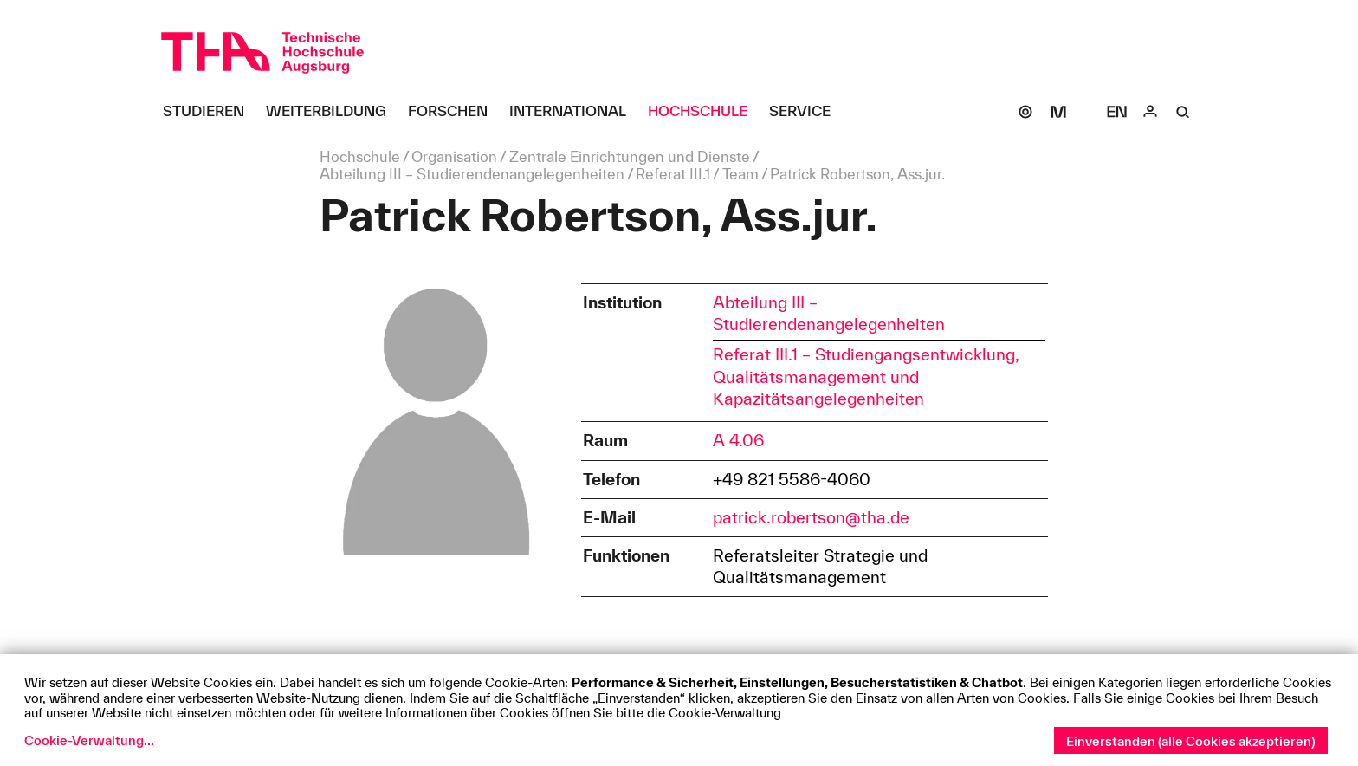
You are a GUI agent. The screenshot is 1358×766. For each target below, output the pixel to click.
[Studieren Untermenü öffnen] (210, 111)
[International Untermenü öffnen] (574, 111)
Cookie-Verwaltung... (89, 740)
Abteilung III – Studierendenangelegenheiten (829, 313)
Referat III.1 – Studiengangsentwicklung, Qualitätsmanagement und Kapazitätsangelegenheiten (866, 376)
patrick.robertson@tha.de (811, 517)
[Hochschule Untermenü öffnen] (704, 111)
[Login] (1150, 111)
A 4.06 (738, 440)
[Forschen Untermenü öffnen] (454, 111)
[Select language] (1117, 111)
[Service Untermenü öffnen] (806, 111)
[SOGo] (1025, 111)
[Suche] (1183, 111)
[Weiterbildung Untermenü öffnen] (333, 111)
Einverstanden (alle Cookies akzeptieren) (1191, 741)
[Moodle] (1058, 111)
